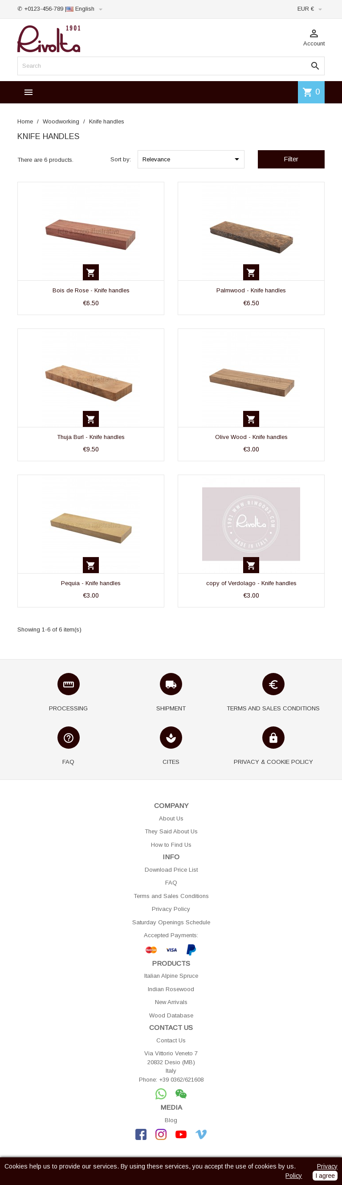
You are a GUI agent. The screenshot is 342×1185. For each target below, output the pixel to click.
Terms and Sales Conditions (171, 896)
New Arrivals (171, 1002)
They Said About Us (171, 831)
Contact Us (171, 1040)
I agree (325, 1175)
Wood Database (171, 1015)
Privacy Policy (171, 909)
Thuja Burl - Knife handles (91, 437)
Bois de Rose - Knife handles (91, 290)
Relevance (192, 159)
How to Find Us (171, 844)
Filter (291, 159)
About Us (171, 818)
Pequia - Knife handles (91, 583)
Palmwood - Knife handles (251, 290)
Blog (171, 1120)
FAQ (171, 882)
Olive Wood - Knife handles (251, 437)
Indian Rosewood (171, 989)
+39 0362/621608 (181, 1079)
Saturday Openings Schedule (171, 922)
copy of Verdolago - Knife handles (251, 583)
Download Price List (171, 869)
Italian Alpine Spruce (171, 975)
